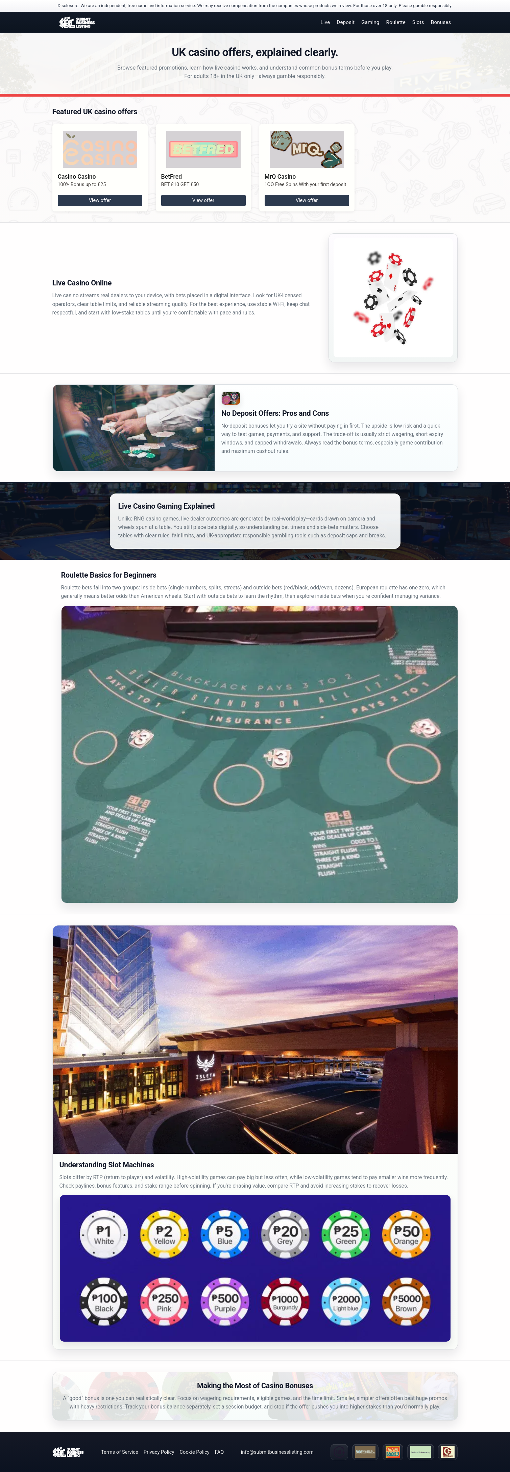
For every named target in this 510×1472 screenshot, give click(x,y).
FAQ (219, 1452)
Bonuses (441, 22)
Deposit (346, 22)
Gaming (370, 22)
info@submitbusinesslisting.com (277, 1452)
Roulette (396, 22)
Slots (418, 22)
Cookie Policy (194, 1452)
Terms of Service (119, 1452)
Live (325, 22)
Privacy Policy (159, 1452)
